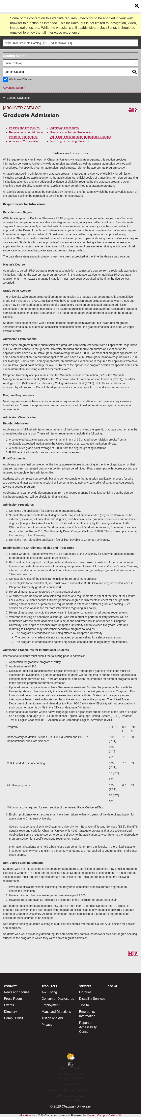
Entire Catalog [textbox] (13, 63)
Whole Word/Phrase (20, 79)
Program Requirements (23, 136)
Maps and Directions (56, 1011)
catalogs (28, 1115)
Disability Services (92, 998)
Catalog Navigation (18, 97)
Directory (10, 1011)
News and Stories (16, 992)
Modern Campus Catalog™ (104, 1115)
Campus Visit (13, 1018)
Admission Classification (24, 141)
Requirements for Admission (26, 132)
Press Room (13, 998)
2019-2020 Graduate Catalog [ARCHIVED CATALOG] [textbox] (38, 43)
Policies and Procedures (24, 128)
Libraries (85, 992)
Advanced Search (14, 87)
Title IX (84, 1005)
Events (9, 1005)
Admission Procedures (64, 128)
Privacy (46, 1024)
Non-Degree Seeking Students (69, 141)
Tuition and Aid (52, 1018)
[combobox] (70, 42)
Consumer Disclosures (57, 998)
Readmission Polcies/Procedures (71, 132)
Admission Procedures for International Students (80, 136)
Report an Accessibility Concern (88, 1027)
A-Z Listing (49, 992)
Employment (50, 1005)
